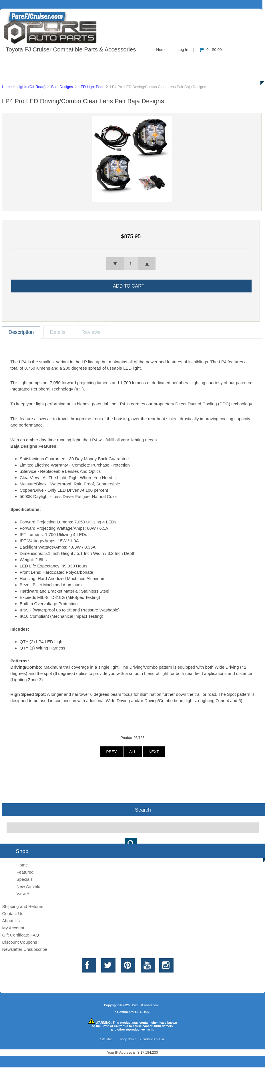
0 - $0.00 (210, 49)
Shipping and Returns (22, 906)
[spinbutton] (131, 263)
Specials (235, 61)
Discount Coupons (19, 942)
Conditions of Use (152, 1039)
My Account (13, 927)
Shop (22, 61)
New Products (191, 61)
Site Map (106, 1039)
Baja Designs (62, 87)
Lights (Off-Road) (31, 87)
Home (161, 49)
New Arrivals (28, 886)
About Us (57, 61)
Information (99, 61)
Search (143, 809)
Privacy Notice (126, 1039)
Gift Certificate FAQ (20, 934)
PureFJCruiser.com (145, 1005)
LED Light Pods (91, 87)
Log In (183, 49)
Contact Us (143, 61)
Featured (24, 872)
